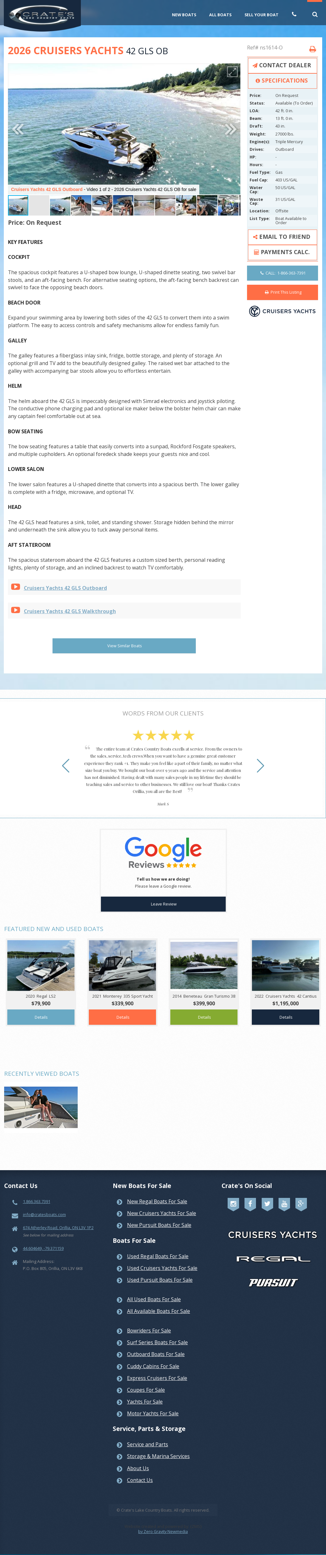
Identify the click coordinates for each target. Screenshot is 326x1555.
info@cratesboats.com (44, 1207)
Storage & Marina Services (158, 1448)
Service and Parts (147, 1437)
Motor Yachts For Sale (153, 1406)
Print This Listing (283, 292)
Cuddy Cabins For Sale (153, 1358)
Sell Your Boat (261, 15)
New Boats (184, 15)
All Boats (220, 15)
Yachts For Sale (145, 1394)
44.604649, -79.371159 (43, 1241)
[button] (232, 71)
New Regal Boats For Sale (157, 1194)
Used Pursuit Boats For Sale (160, 1272)
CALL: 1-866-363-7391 (283, 273)
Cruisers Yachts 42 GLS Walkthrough (70, 611)
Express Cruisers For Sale (157, 1370)
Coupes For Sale (146, 1382)
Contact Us (140, 1472)
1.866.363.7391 (36, 1194)
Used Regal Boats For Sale (157, 1248)
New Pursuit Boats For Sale (159, 1217)
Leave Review (164, 896)
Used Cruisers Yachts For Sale (162, 1260)
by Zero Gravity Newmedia (163, 1524)
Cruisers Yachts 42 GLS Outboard (65, 587)
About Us (138, 1460)
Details (41, 1010)
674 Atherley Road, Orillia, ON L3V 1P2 (58, 1220)
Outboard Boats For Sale (156, 1346)
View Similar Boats (124, 646)
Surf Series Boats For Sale (157, 1335)
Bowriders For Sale (149, 1323)
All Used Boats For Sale (154, 1291)
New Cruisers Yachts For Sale (161, 1205)
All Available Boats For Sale (158, 1303)
